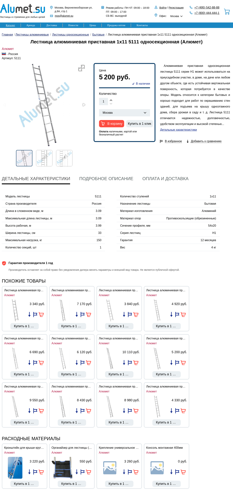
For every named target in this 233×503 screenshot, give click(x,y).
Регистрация (176, 7)
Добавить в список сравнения (29, 314)
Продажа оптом (116, 25)
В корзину (114, 123)
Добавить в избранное (35, 314)
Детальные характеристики (178, 129)
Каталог (10, 25)
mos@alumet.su (64, 15)
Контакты (142, 25)
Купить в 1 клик (139, 123)
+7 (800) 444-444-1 (206, 13)
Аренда (30, 25)
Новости (73, 25)
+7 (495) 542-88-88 (206, 7)
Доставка (51, 25)
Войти (162, 7)
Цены (92, 25)
